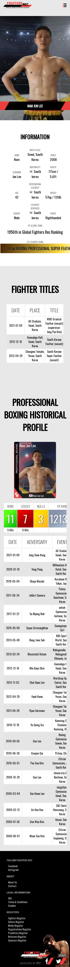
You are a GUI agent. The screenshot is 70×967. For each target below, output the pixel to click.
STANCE (53, 213)
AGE (16, 193)
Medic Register (15, 925)
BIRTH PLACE (35, 150)
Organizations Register (19, 929)
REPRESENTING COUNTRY (35, 185)
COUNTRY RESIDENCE (35, 206)
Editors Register (16, 922)
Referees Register (17, 936)
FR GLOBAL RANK (35, 225)
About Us (12, 882)
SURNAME (17, 172)
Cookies (12, 905)
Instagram (13, 869)
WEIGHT (53, 193)
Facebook (13, 866)
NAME (17, 155)
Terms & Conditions (17, 902)
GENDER (16, 213)
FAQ (10, 898)
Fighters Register (17, 918)
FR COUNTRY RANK (35, 242)
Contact (12, 886)
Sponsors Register (17, 940)
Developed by (35, 963)
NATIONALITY (35, 167)
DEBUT (53, 155)
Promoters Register (18, 933)
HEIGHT (53, 167)
